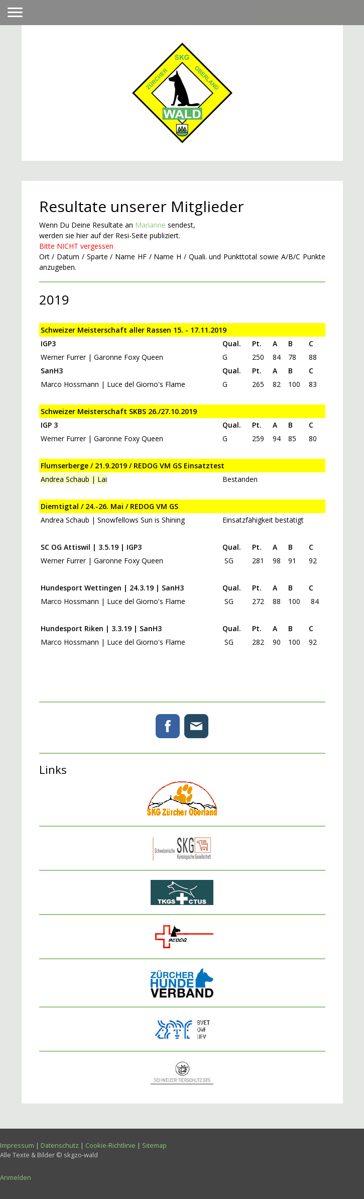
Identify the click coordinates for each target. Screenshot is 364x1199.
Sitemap (154, 1145)
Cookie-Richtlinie (110, 1145)
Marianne (150, 225)
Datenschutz (60, 1145)
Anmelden (15, 1177)
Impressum (17, 1145)
